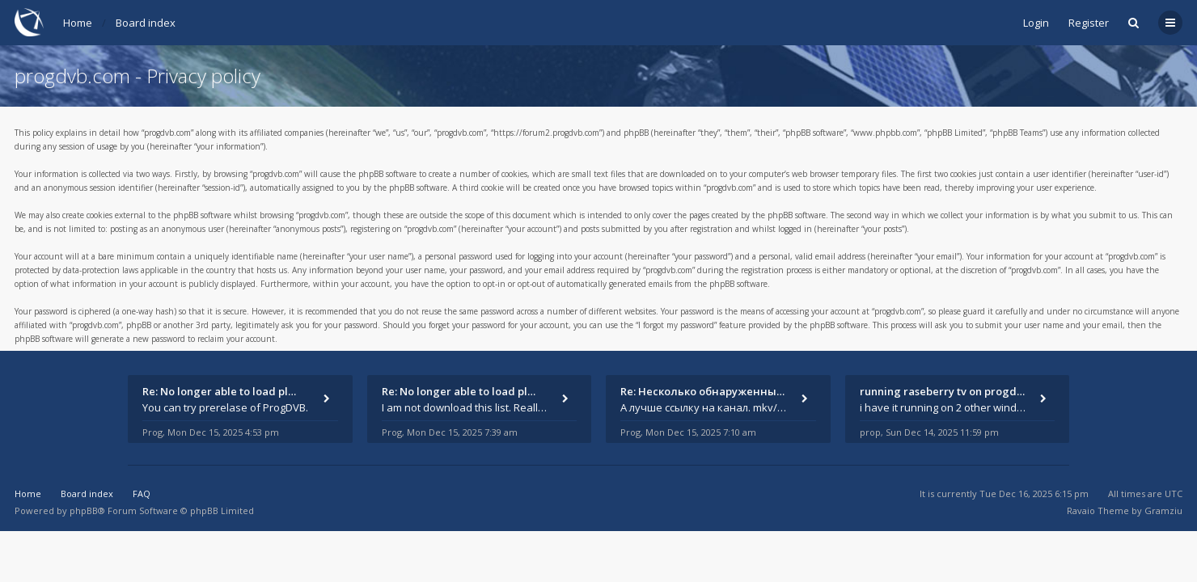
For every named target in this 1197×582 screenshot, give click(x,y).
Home (77, 22)
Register (1088, 22)
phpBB (84, 510)
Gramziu (1163, 510)
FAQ (141, 493)
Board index (146, 22)
